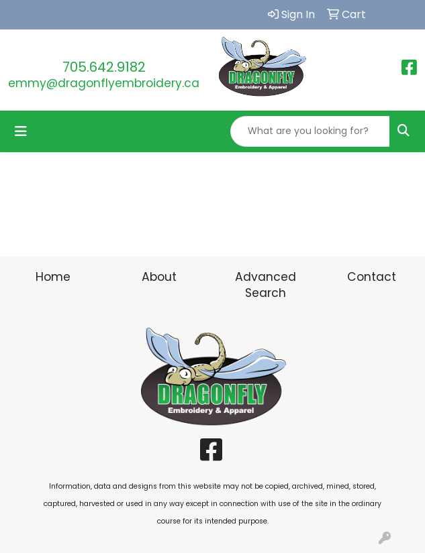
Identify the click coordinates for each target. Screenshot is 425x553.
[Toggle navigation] (21, 131)
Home (53, 277)
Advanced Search (265, 285)
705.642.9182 (104, 67)
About (159, 277)
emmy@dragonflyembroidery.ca (103, 83)
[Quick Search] (310, 131)
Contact (371, 277)
